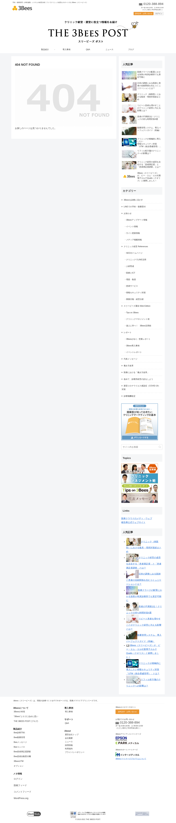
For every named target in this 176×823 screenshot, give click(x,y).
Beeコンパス (19, 747)
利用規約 (69, 749)
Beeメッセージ (20, 742)
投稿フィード (20, 785)
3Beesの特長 (19, 712)
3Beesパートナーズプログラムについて (131, 759)
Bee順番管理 (19, 737)
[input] (141, 447)
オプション (18, 766)
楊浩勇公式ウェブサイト (133, 522)
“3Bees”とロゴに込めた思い (26, 716)
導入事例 (69, 712)
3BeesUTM (18, 761)
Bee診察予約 (19, 733)
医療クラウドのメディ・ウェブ (136, 518)
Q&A (67, 723)
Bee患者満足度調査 (22, 752)
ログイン (158, 13)
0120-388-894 (130, 722)
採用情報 (69, 745)
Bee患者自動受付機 (22, 756)
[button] (160, 447)
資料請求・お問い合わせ (143, 13)
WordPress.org (21, 798)
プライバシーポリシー (74, 752)
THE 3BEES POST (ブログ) (26, 721)
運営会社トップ (72, 735)
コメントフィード (22, 792)
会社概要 (69, 738)
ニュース (69, 742)
